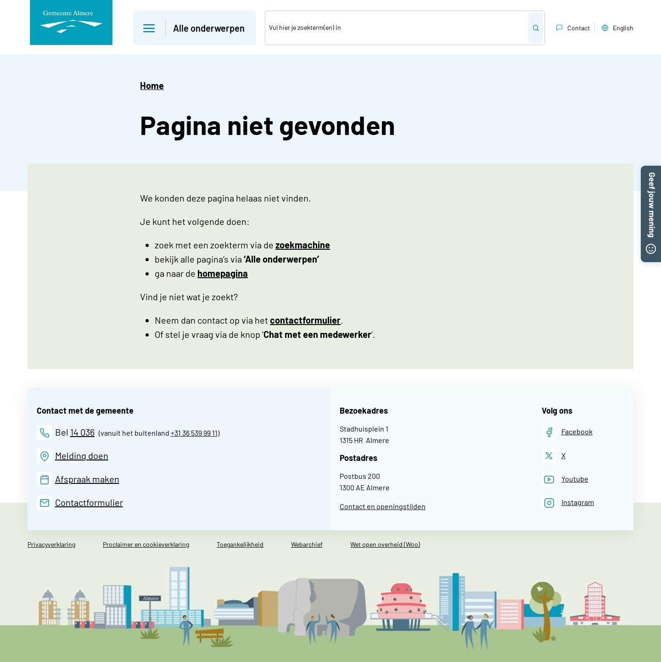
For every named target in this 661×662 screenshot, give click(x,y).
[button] (651, 171)
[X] (554, 456)
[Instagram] (568, 503)
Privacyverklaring (51, 544)
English (616, 28)
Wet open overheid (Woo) (385, 544)
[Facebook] (567, 432)
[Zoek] (397, 27)
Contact (572, 28)
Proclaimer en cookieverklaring (146, 544)
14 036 (82, 432)
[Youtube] (565, 479)
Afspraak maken (87, 478)
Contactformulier (89, 502)
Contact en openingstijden (383, 506)
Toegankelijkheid (240, 544)
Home (152, 85)
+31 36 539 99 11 (194, 432)
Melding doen (81, 455)
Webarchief (307, 544)
